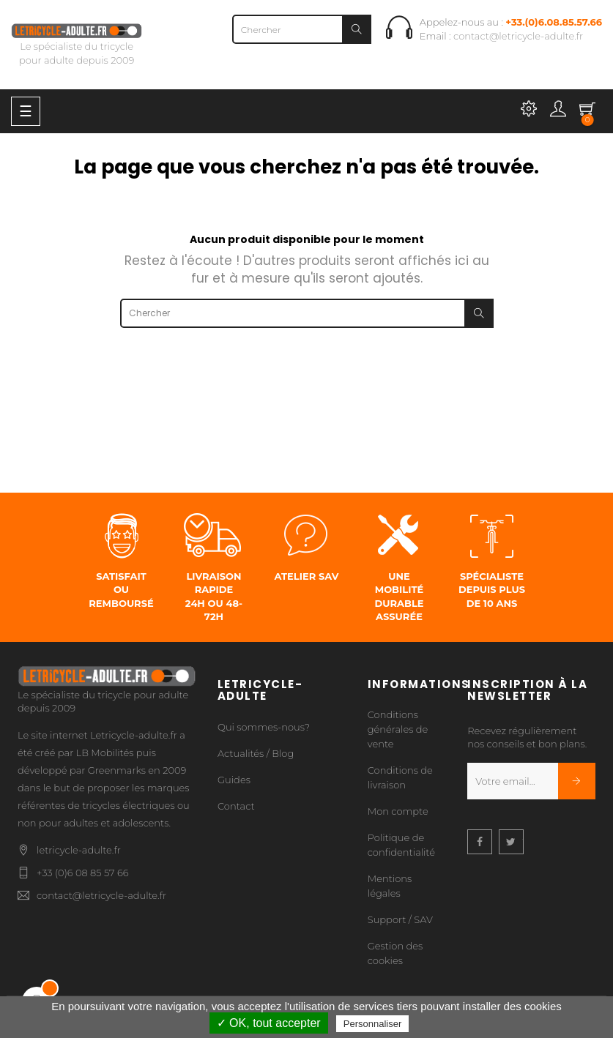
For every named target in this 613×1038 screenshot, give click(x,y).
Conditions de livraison (400, 777)
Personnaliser (372, 1023)
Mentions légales (390, 886)
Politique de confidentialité (401, 845)
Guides (234, 779)
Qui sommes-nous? (264, 727)
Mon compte (398, 811)
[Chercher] (301, 29)
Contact (236, 806)
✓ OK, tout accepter (269, 1023)
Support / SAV (400, 919)
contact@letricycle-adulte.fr (518, 36)
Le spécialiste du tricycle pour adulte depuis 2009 (76, 45)
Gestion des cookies (395, 953)
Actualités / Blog (256, 753)
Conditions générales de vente (398, 729)
